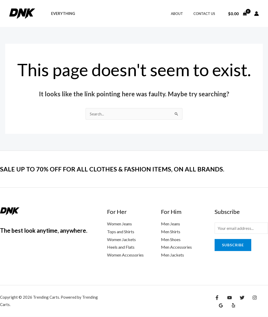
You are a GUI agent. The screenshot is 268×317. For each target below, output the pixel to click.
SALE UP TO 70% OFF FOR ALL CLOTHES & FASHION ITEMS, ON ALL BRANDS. (121, 169)
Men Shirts (170, 231)
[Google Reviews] (262, 298)
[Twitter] (239, 298)
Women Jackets (121, 239)
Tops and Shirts (120, 231)
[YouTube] (228, 298)
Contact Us (206, 14)
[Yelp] (220, 305)
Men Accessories (176, 247)
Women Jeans (119, 223)
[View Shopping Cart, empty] (237, 13)
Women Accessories (125, 255)
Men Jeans (170, 223)
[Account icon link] (256, 13)
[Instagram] (250, 298)
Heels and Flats (121, 247)
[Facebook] (217, 298)
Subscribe (233, 245)
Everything (61, 13)
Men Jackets (172, 255)
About (182, 14)
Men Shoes (171, 239)
